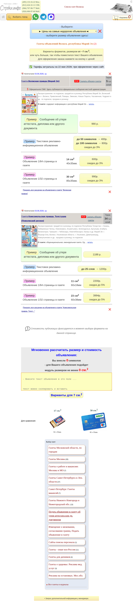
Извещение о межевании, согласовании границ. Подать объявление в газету (64, 534)
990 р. (95, 123)
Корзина (122, 17)
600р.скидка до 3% (95, 161)
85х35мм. (71, 178)
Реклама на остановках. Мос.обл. (66, 579)
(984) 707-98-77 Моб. (31, 8)
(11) (64, 553)
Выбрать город (19, 17)
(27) (66, 483)
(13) (64, 506)
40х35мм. (71, 161)
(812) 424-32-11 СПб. (31, 5)
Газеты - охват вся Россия (62, 553)
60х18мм (76, 283)
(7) (63, 472)
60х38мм (76, 297)
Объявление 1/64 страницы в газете (40, 161)
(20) (58, 462)
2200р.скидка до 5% (97, 283)
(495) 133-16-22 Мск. (31, 2)
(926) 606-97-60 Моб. (31, 11)
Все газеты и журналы (58, 588)
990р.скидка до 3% (95, 178)
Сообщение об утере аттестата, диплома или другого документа (45, 123)
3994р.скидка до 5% (97, 297)
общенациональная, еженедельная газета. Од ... (75, 243)
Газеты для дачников (59, 560)
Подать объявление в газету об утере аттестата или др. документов (64, 519)
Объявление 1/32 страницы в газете (40, 178)
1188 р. (97, 254)
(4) (61, 560)
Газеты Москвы (57, 462)
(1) (63, 545)
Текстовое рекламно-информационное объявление (42, 143)
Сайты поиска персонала (61, 545)
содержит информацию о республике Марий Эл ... (75, 105)
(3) (65, 570)
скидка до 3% (92, 143)
